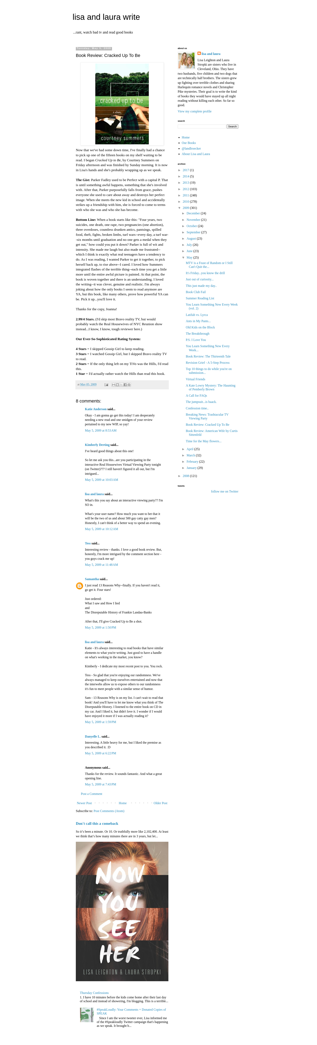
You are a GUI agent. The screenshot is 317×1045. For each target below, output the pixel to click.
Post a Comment (91, 794)
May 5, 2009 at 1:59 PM (100, 722)
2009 (186, 208)
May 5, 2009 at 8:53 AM (100, 430)
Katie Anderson (96, 409)
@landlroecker (191, 148)
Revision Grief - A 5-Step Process (207, 362)
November (194, 219)
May (190, 257)
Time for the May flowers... (204, 441)
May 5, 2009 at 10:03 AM (101, 479)
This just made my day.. (201, 285)
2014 (186, 176)
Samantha (92, 579)
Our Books (189, 143)
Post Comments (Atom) (109, 811)
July (190, 244)
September (194, 232)
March (191, 455)
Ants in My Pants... (198, 321)
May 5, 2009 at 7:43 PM (100, 784)
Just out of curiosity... (200, 279)
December (194, 213)
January (192, 468)
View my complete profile (194, 111)
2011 (186, 195)
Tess (88, 543)
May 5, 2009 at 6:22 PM (100, 753)
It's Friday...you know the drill (205, 273)
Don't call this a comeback (97, 823)
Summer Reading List (200, 298)
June (190, 251)
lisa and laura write (106, 17)
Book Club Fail (196, 292)
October (192, 226)
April (190, 449)
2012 (186, 189)
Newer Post (84, 803)
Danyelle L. (93, 736)
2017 (186, 170)
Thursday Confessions (94, 993)
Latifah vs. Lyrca (197, 315)
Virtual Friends (195, 379)
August (192, 238)
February (193, 461)
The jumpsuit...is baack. (201, 402)
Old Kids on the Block (200, 327)
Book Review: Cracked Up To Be (207, 424)
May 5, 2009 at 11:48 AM (101, 564)
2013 (186, 182)
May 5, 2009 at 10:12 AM (101, 529)
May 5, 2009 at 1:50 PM (100, 627)
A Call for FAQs (196, 395)
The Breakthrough (197, 333)
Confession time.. (197, 408)
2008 (186, 476)
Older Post (160, 803)
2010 (186, 201)
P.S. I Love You (196, 340)
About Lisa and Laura (196, 154)
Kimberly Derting (97, 445)
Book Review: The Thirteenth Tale (208, 356)
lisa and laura (94, 494)
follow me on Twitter (224, 491)
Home (123, 803)
